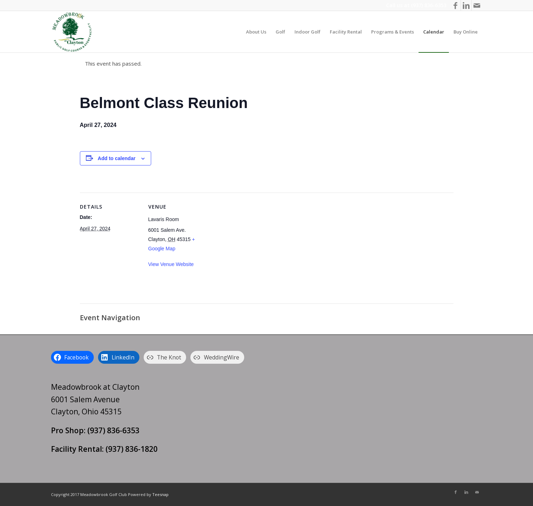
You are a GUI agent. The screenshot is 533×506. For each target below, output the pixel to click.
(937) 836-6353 (428, 5)
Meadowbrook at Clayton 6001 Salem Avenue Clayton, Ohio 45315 (95, 399)
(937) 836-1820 (132, 449)
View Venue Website (171, 264)
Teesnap (160, 494)
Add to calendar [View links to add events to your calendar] (116, 158)
